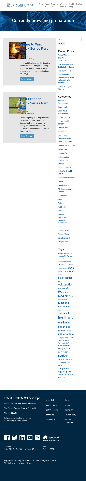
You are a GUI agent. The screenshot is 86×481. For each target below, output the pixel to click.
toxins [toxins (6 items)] (60, 374)
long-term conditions (66, 178)
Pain (60, 199)
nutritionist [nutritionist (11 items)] (63, 359)
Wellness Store (63, 5)
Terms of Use (70, 410)
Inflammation (63, 157)
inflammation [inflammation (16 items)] (66, 334)
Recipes (61, 211)
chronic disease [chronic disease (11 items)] (65, 264)
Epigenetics (62, 131)
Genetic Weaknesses (66, 146)
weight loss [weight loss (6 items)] (61, 377)
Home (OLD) (50, 400)
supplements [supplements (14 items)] (65, 368)
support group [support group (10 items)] (64, 372)
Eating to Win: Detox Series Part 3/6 (34, 48)
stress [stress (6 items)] (60, 365)
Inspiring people (64, 167)
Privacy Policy (70, 415)
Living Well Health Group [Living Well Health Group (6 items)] (65, 337)
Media (67, 405)
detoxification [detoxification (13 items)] (65, 277)
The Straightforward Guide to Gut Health (20, 408)
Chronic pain (63, 128)
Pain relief (62, 203)
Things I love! (63, 230)
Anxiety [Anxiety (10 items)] (65, 256)
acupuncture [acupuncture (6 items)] (62, 253)
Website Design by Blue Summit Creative (18, 463)
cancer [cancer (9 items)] (61, 261)
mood (60, 181)
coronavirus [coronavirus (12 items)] (69, 271)
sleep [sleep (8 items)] (69, 362)
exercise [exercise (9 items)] (61, 288)
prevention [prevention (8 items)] (62, 362)
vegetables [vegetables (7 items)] (66, 374)
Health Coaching (51, 410)
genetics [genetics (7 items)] (61, 310)
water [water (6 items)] (72, 374)
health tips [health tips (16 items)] (64, 326)
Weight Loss (63, 242)
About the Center (51, 405)
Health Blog (71, 5)
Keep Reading (26, 79)
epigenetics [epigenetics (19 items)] (65, 284)
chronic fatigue (64, 117)
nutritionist (62, 196)
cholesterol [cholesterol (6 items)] (67, 262)
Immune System (64, 153)
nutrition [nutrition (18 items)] (63, 355)
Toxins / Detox (64, 234)
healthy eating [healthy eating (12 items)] (65, 330)
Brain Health (63, 107)
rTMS (60, 226)
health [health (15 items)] (66, 313)
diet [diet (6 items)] (59, 281)
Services (54, 4)
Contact (79, 4)
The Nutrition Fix (64, 71)
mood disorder (64, 185)
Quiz (41, 4)
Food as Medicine (65, 142)
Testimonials (50, 420)
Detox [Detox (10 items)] (60, 274)
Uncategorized (64, 238)
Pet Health (62, 207)
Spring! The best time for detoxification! (20, 403)
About (47, 4)
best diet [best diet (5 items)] (70, 259)
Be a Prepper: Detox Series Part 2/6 (34, 103)
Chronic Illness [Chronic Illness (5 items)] (62, 268)
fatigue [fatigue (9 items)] (69, 288)
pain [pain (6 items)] (70, 359)
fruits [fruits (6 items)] (65, 299)
